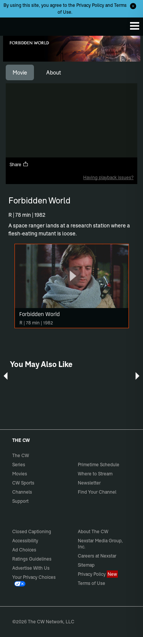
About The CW (93, 531)
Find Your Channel (97, 492)
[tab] (20, 73)
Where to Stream (95, 474)
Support (20, 501)
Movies (19, 474)
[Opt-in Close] (133, 6)
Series (18, 464)
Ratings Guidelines (31, 559)
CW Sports (23, 483)
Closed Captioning (31, 531)
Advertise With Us (31, 568)
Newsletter (89, 483)
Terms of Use (91, 583)
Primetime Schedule (98, 464)
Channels (22, 492)
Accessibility (25, 540)
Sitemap (86, 565)
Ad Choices (24, 550)
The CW (13, 24)
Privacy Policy (90, 5)
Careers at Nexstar (97, 556)
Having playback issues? (108, 177)
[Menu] (134, 25)
